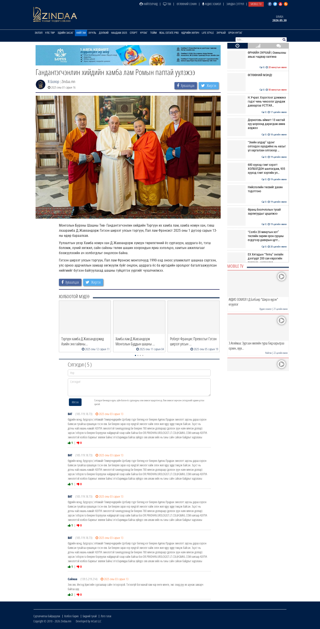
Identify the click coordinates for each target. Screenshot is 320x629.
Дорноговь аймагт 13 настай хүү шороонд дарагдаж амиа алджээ (257, 124)
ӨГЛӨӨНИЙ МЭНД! (257, 75)
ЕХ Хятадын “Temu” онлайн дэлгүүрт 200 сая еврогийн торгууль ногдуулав (257, 258)
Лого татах (106, 616)
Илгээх (75, 402)
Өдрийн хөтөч (190, 32)
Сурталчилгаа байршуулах (46, 616)
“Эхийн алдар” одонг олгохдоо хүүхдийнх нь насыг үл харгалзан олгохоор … (257, 146)
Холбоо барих (71, 616)
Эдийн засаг (66, 32)
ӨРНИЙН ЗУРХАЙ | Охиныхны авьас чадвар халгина (257, 55)
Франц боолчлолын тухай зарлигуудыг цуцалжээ (257, 212)
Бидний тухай (90, 616)
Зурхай (221, 32)
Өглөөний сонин (187, 4)
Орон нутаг (235, 32)
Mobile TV (256, 4)
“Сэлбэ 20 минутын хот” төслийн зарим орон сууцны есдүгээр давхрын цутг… (257, 236)
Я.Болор (53, 81)
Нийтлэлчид (149, 4)
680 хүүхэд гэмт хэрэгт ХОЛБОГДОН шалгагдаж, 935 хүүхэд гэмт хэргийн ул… (257, 169)
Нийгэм (81, 32)
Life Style (208, 32)
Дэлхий (103, 32)
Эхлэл (38, 32)
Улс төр (50, 32)
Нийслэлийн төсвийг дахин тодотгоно (257, 189)
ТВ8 (167, 4)
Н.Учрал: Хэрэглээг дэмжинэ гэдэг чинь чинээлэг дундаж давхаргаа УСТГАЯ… (257, 101)
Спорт (133, 32)
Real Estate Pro (169, 32)
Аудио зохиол (211, 4)
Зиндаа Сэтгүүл (235, 4)
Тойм (153, 32)
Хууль (92, 32)
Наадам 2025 (119, 32)
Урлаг (144, 32)
